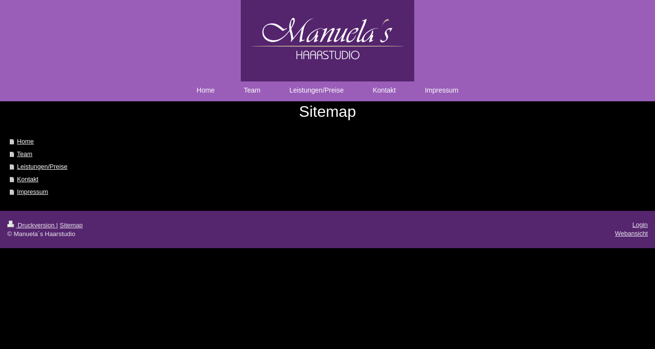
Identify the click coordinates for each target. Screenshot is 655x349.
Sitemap (71, 225)
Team (24, 154)
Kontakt (27, 179)
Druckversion (31, 225)
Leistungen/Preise (42, 166)
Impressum (32, 191)
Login (640, 224)
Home (25, 141)
